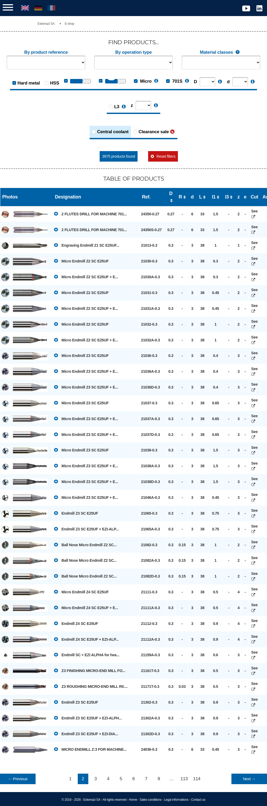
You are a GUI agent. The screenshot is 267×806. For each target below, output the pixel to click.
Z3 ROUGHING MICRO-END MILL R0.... (91, 686)
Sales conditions (151, 800)
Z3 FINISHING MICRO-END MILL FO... (89, 670)
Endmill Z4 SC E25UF (76, 623)
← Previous (17, 779)
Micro (143, 81)
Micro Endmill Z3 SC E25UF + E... (86, 371)
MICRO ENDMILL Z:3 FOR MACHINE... (90, 749)
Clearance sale (154, 131)
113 (184, 778)
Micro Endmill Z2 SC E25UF (81, 260)
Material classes (221, 52)
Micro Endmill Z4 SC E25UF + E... (86, 607)
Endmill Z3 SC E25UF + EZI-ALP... (86, 528)
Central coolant (112, 131)
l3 (227, 197)
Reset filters (166, 156)
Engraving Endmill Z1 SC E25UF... (86, 245)
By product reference (46, 52)
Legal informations (176, 800)
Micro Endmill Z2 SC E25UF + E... (86, 276)
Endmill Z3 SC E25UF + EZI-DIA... (86, 733)
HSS (54, 83)
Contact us (198, 800)
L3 (116, 106)
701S (174, 81)
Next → (249, 779)
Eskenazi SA (46, 24)
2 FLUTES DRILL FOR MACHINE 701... (90, 213)
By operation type (133, 52)
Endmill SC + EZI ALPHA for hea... (86, 654)
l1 (214, 197)
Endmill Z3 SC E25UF (76, 513)
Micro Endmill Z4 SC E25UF (81, 591)
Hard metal (28, 83)
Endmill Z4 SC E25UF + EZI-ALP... (86, 639)
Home (133, 800)
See (254, 214)
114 (196, 778)
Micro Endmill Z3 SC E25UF (81, 355)
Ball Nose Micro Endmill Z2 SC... (85, 544)
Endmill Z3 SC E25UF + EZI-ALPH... (88, 717)
